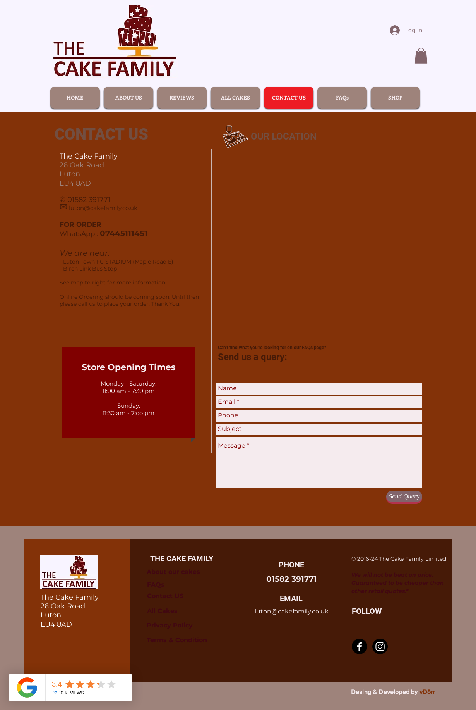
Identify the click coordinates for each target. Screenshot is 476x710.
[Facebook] (359, 646)
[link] (421, 56)
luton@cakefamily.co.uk (103, 208)
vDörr (427, 692)
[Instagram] (380, 646)
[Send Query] (404, 496)
